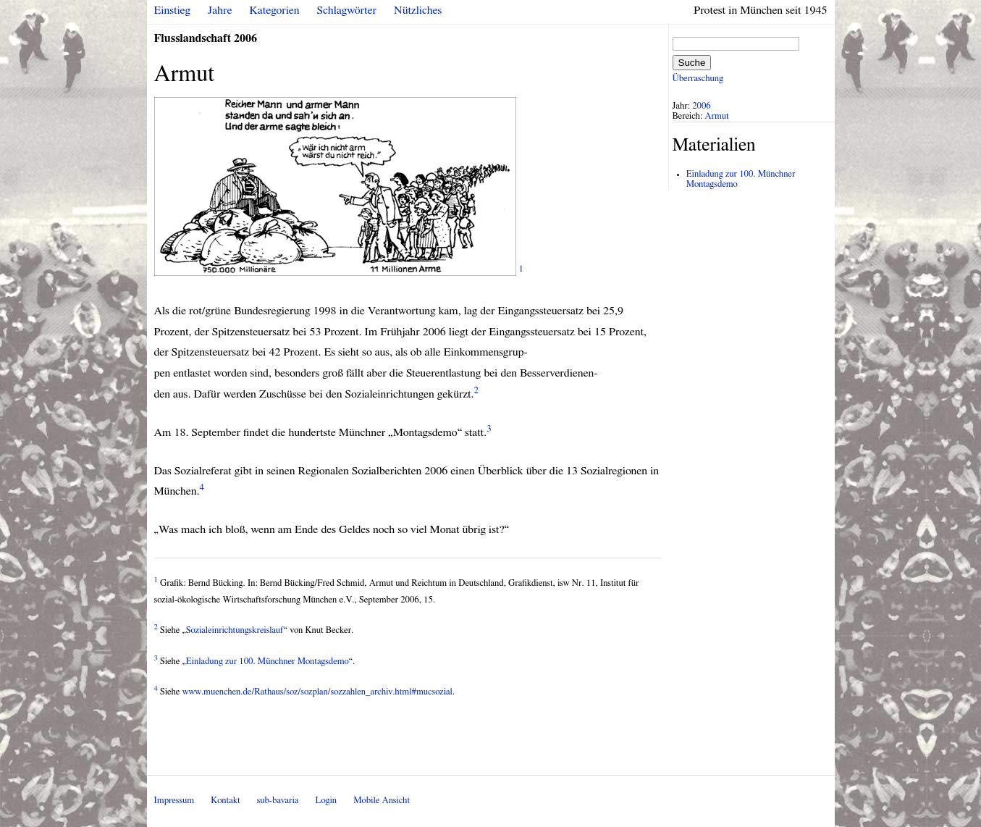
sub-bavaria (277, 800)
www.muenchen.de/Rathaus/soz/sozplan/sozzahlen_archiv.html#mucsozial (317, 692)
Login (326, 800)
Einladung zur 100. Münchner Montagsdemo (267, 661)
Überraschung (698, 78)
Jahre (220, 10)
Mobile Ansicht (381, 800)
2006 (701, 106)
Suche (692, 62)
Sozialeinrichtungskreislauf (235, 630)
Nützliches (418, 10)
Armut (716, 116)
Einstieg (172, 10)
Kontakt (225, 800)
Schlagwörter (346, 10)
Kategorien (275, 10)
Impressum (174, 800)
